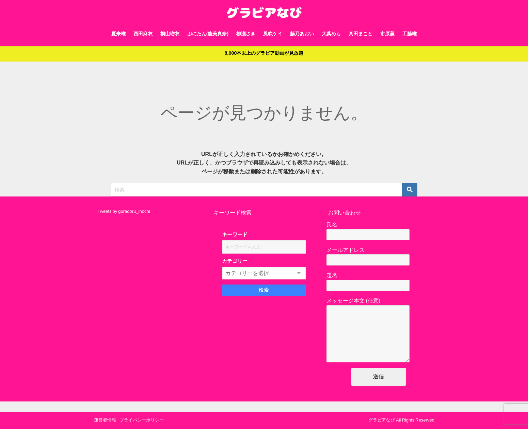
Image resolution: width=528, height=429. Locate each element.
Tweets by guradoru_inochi (123, 211)
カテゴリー (234, 261)
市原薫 (387, 33)
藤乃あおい (302, 33)
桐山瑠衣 (169, 33)
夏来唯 (118, 33)
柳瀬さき (245, 33)
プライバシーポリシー (141, 420)
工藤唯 (409, 33)
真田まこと (360, 33)
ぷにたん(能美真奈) (208, 33)
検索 (264, 290)
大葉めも (331, 33)
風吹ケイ (272, 33)
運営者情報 (105, 420)
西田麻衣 (143, 33)
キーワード (234, 234)
